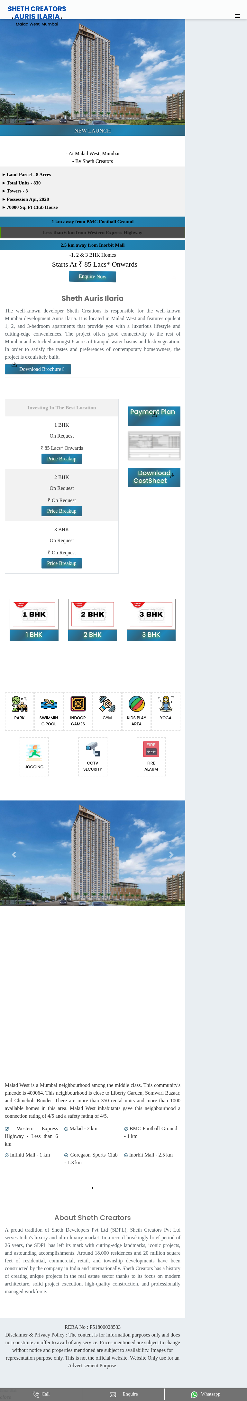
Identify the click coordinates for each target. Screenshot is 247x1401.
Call (41, 1394)
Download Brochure (38, 369)
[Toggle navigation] (237, 15)
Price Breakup (61, 458)
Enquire (123, 1394)
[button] (14, 854)
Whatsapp (205, 1394)
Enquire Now (92, 276)
